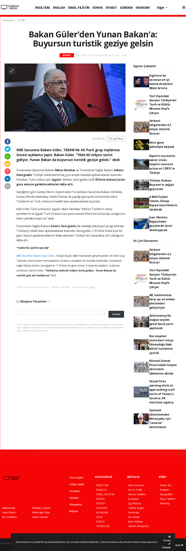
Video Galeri (74, 484)
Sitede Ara (165, 485)
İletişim (71, 511)
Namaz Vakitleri (137, 494)
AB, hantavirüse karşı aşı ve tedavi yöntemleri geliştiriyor (162, 301)
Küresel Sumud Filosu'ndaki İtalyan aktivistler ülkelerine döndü (163, 367)
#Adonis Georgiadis (84, 287)
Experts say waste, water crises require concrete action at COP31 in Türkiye (162, 164)
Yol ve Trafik (135, 489)
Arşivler (72, 497)
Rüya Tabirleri (167, 499)
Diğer (161, 7)
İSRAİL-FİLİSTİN (79, 7)
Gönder (116, 314)
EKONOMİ (143, 7)
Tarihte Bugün (136, 508)
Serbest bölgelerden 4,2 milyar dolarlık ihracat (160, 127)
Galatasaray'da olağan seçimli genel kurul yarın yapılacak (161, 322)
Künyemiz (73, 504)
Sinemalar (133, 512)
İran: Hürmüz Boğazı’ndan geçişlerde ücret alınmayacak (160, 223)
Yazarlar (72, 491)
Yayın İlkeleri (9, 512)
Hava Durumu (136, 485)
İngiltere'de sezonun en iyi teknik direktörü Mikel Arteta (161, 82)
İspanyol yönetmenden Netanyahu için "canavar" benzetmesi (160, 418)
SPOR (99, 517)
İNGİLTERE (42, 7)
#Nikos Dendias (61, 287)
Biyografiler (166, 494)
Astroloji (164, 503)
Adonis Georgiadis (63, 226)
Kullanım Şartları (41, 508)
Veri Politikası (9, 517)
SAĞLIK (100, 521)
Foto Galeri (74, 477)
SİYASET (111, 7)
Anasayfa (8, 20)
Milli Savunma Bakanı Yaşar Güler (35, 255)
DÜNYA (97, 7)
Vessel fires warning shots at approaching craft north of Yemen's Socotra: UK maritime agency (162, 391)
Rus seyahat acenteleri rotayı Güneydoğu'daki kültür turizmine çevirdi (161, 344)
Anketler (164, 489)
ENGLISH (59, 7)
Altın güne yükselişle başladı (161, 145)
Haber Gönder (40, 517)
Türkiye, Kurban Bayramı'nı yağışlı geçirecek (161, 184)
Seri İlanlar (134, 517)
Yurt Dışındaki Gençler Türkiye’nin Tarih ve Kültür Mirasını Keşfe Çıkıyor (162, 104)
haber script (7, 547)
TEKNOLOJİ (102, 526)
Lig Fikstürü (134, 503)
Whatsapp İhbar (41, 512)
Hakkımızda (8, 508)
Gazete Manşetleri (138, 526)
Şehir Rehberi (135, 521)
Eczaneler (133, 499)
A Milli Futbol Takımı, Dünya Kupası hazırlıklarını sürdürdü (163, 203)
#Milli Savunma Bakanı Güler (33, 287)
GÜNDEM (126, 7)
